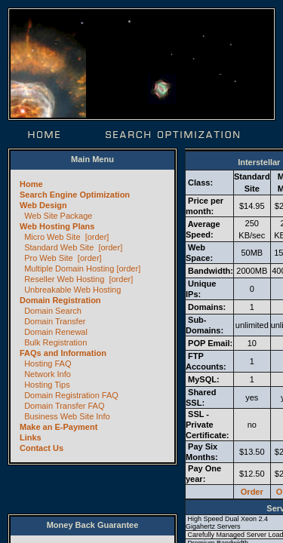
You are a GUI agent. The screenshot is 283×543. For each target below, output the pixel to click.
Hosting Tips (47, 384)
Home (45, 134)
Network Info (47, 374)
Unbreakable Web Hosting (72, 289)
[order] (97, 236)
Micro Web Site (52, 236)
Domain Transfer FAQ (64, 405)
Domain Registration (60, 300)
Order (252, 491)
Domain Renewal (56, 331)
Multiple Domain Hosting (69, 268)
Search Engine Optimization (75, 194)
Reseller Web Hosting (64, 279)
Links (31, 437)
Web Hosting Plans (57, 226)
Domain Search (53, 310)
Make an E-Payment (58, 426)
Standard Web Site (59, 247)
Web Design (43, 205)
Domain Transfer (54, 321)
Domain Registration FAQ (71, 395)
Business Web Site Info (67, 416)
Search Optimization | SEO (173, 134)
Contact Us (41, 447)
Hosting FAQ (47, 363)
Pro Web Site (48, 257)
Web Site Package (58, 215)
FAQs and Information (63, 352)
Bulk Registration (55, 342)
